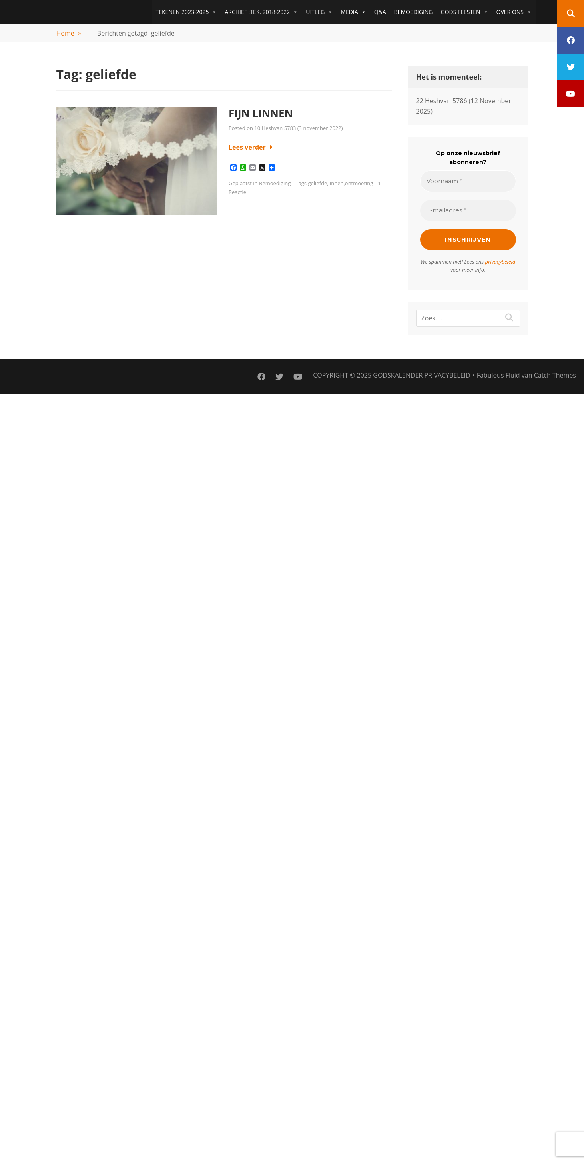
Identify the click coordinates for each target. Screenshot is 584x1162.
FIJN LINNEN (261, 113)
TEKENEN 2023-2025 (186, 12)
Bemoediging (275, 183)
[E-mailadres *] (468, 210)
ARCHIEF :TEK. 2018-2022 (261, 12)
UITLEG (319, 12)
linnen (336, 183)
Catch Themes (555, 375)
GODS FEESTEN (464, 12)
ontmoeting (359, 183)
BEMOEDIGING (413, 12)
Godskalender (398, 375)
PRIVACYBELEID (447, 375)
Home (68, 33)
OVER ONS (514, 12)
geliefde (317, 183)
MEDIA (353, 12)
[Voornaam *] (468, 181)
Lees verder (247, 147)
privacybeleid (500, 261)
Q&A (380, 12)
